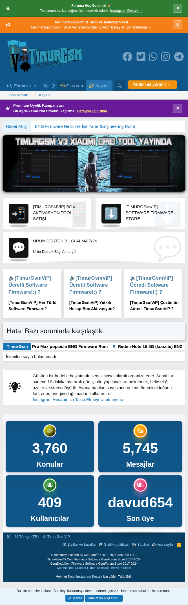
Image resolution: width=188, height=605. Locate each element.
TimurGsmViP (56, 536)
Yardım (143, 544)
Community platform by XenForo (93, 554)
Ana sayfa (165, 544)
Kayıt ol (45, 95)
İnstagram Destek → (126, 11)
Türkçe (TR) (27, 536)
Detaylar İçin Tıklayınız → (131, 27)
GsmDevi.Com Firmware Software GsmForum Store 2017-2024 (94, 563)
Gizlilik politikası (117, 544)
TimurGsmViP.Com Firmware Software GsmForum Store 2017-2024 (94, 559)
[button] (35, 85)
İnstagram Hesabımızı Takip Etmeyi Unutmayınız (78, 399)
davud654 (140, 502)
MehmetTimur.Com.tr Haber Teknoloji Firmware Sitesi (94, 567)
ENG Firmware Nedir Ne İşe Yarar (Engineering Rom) (85, 126)
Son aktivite (18, 95)
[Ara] (119, 85)
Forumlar (22, 85)
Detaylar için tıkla (92, 111)
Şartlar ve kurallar (81, 544)
